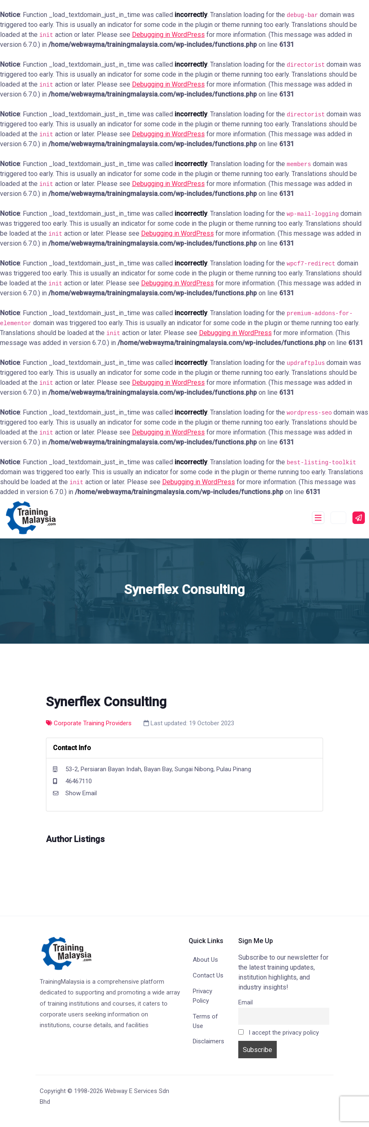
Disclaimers (208, 1041)
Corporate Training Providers (89, 723)
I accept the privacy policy (278, 1032)
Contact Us (208, 975)
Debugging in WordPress (168, 35)
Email (245, 1002)
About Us (205, 959)
